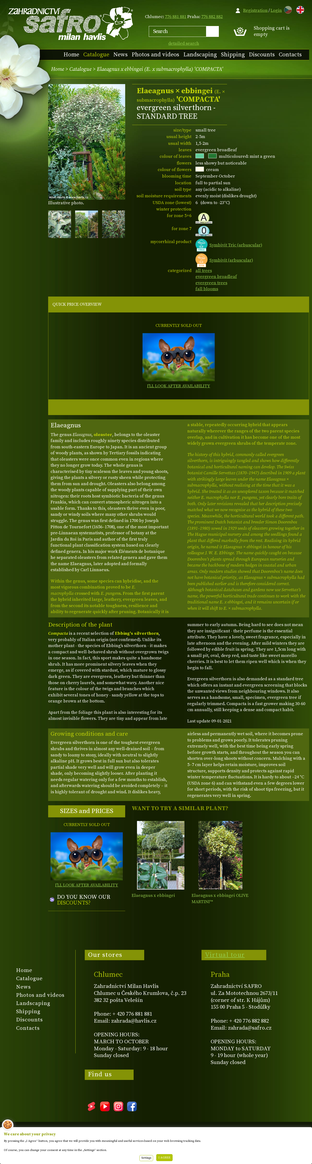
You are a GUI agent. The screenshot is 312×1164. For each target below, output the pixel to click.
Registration (255, 10)
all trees (203, 270)
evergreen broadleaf (216, 276)
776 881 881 (175, 17)
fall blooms (206, 289)
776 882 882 (212, 17)
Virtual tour (225, 955)
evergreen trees (211, 283)
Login (276, 10)
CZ (286, 9)
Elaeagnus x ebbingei (153, 895)
